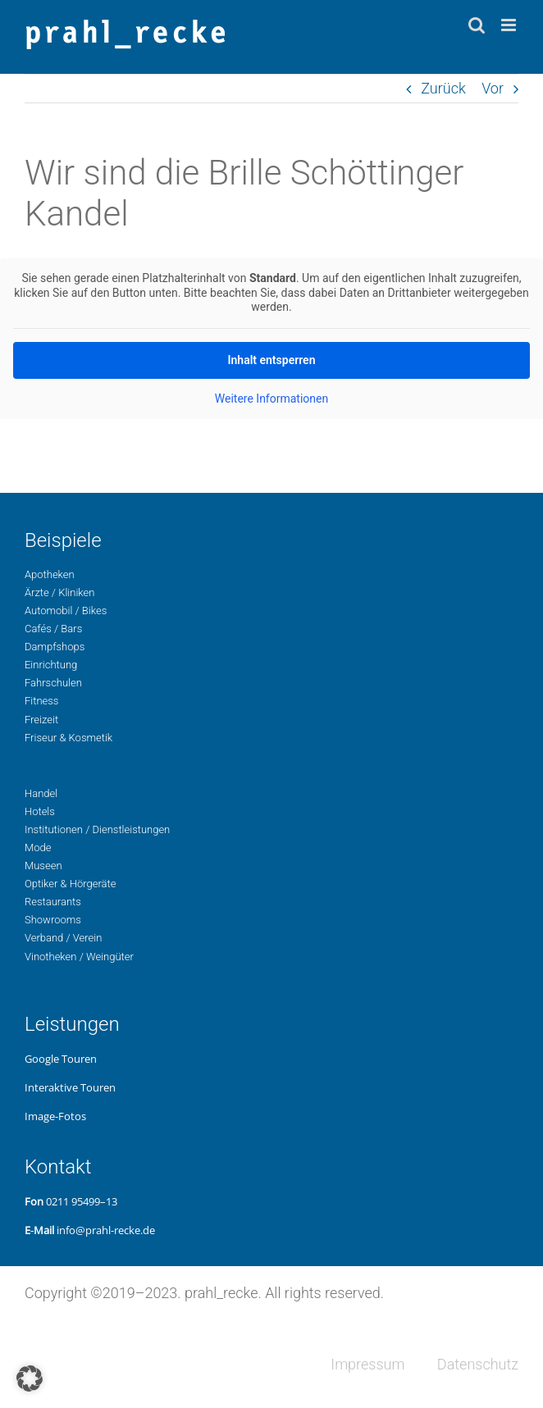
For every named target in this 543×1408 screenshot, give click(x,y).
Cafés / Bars (53, 628)
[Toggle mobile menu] (509, 25)
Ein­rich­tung (51, 664)
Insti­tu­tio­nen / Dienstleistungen (97, 829)
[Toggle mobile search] (476, 25)
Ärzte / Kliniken (59, 592)
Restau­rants (53, 901)
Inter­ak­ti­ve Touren (70, 1087)
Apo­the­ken (50, 574)
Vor (492, 88)
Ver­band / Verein (63, 938)
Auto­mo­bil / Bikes (66, 610)
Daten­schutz (477, 1364)
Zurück (443, 88)
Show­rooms (53, 920)
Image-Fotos (55, 1116)
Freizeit (41, 719)
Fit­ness (41, 701)
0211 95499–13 (81, 1201)
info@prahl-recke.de (106, 1230)
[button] (29, 1378)
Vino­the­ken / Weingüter (79, 956)
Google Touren (61, 1058)
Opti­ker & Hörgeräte (70, 883)
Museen (43, 865)
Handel (41, 793)
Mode (38, 847)
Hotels (40, 811)
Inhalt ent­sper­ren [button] (272, 359)
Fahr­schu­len (53, 683)
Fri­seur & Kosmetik (68, 737)
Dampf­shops (54, 646)
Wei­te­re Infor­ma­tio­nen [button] (271, 397)
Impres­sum (367, 1364)
